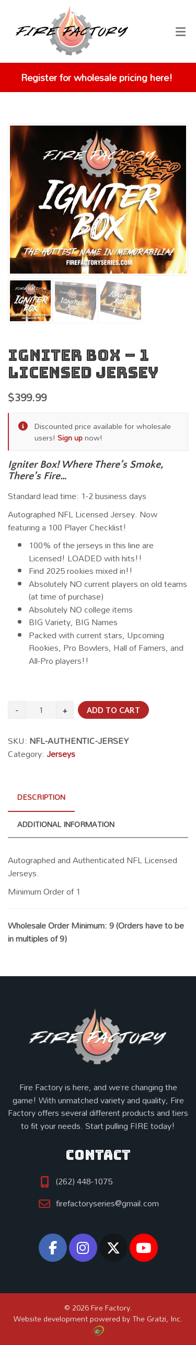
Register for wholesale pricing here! (95, 77)
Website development (51, 1319)
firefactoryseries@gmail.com (107, 1203)
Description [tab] (41, 797)
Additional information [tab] (65, 824)
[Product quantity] (41, 710)
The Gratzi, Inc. (137, 1324)
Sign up (70, 438)
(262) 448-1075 (84, 1181)
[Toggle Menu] (180, 31)
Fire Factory (110, 1308)
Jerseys (61, 753)
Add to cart (113, 710)
